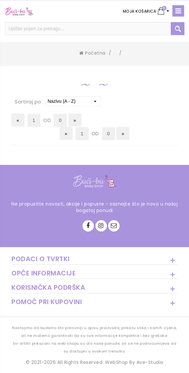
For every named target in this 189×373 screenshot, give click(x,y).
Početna (92, 53)
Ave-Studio (150, 362)
